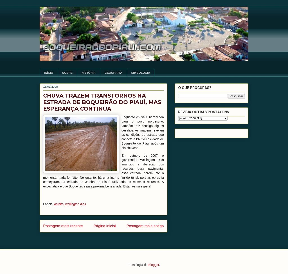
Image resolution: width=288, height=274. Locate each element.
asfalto (58, 204)
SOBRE (67, 72)
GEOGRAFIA (113, 72)
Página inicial (105, 226)
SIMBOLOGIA (140, 72)
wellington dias (75, 204)
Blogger (153, 265)
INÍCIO (48, 72)
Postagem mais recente (63, 226)
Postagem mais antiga (145, 226)
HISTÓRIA (88, 72)
